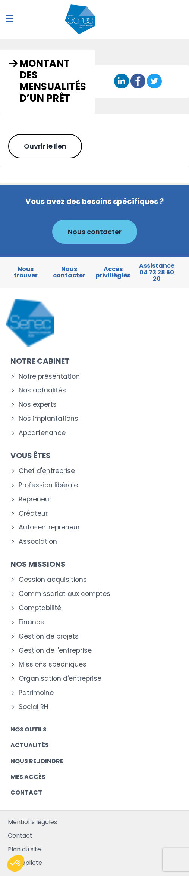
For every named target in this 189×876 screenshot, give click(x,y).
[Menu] (9, 18)
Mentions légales (32, 822)
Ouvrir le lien (45, 146)
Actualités (29, 745)
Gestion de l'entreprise (55, 650)
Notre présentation (49, 376)
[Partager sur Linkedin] (121, 82)
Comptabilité (40, 608)
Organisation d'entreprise (60, 678)
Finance (31, 622)
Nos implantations (48, 418)
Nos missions (38, 564)
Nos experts (38, 404)
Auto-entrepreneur (49, 527)
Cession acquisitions (53, 579)
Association (38, 541)
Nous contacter (95, 231)
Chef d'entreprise (47, 471)
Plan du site (24, 849)
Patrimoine (36, 693)
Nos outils (28, 729)
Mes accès (27, 777)
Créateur (33, 513)
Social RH (33, 707)
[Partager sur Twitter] (154, 82)
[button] (16, 863)
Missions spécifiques (52, 664)
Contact (26, 792)
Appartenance (42, 433)
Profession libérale (48, 485)
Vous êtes (30, 455)
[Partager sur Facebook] (137, 82)
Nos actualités (42, 390)
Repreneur (35, 499)
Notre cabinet (40, 361)
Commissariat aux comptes (64, 594)
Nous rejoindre (36, 761)
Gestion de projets (49, 636)
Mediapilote (25, 862)
